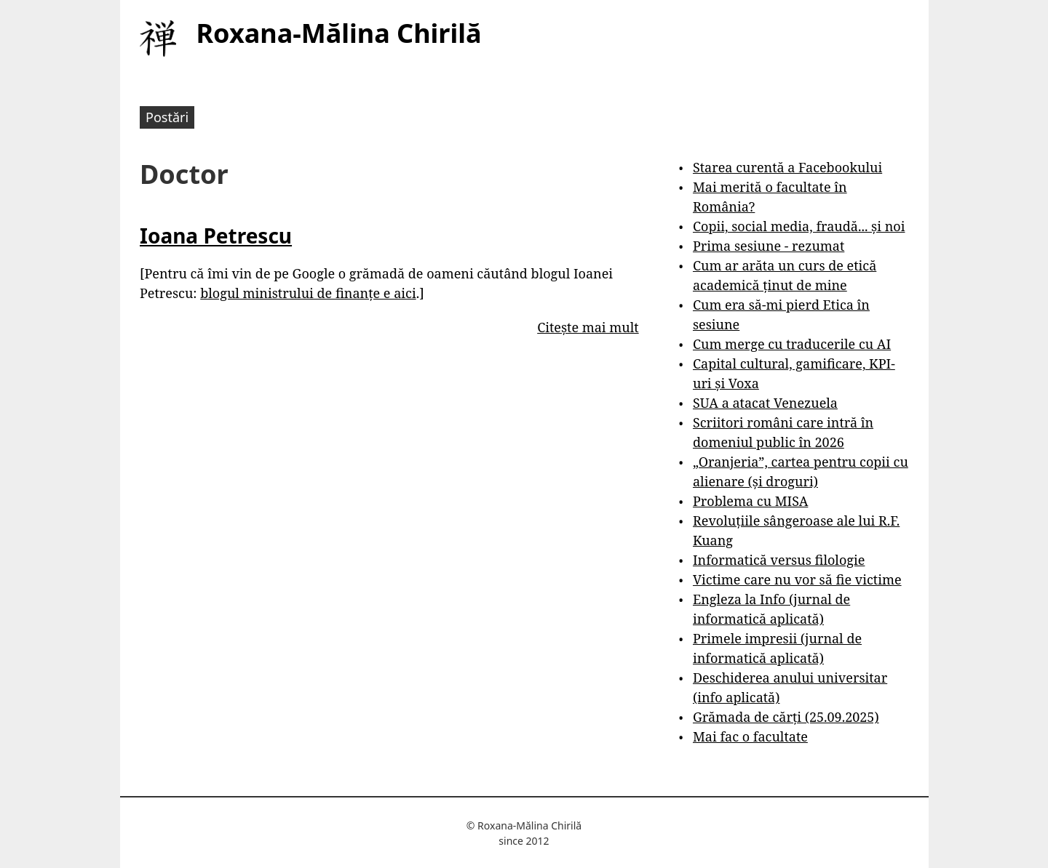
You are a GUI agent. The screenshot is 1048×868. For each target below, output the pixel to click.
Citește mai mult (587, 327)
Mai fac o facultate (750, 736)
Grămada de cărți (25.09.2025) (786, 717)
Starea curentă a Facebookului (787, 167)
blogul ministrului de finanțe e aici (308, 293)
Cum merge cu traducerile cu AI (792, 344)
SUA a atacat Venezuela (765, 402)
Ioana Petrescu (216, 235)
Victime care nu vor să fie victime (797, 579)
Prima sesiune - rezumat (768, 245)
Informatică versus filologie (779, 559)
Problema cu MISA (750, 501)
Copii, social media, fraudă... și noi (799, 226)
